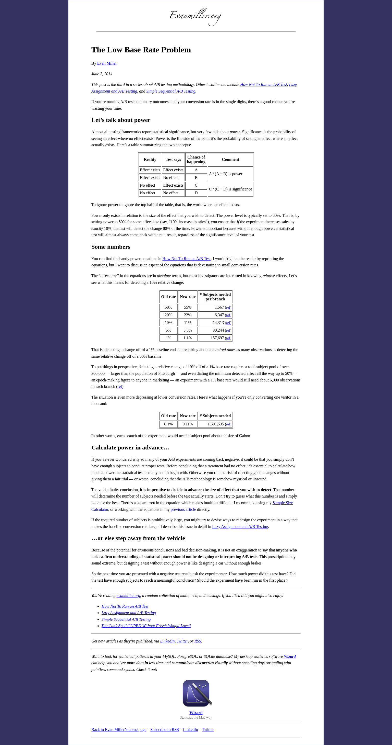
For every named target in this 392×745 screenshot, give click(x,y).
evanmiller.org (128, 595)
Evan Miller (107, 63)
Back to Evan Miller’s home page (118, 729)
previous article (183, 509)
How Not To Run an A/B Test (263, 84)
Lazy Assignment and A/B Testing (240, 526)
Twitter (182, 641)
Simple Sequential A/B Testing (170, 91)
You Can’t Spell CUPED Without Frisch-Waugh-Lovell (146, 626)
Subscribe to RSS (164, 729)
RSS (197, 641)
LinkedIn (167, 641)
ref (228, 307)
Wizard (290, 656)
